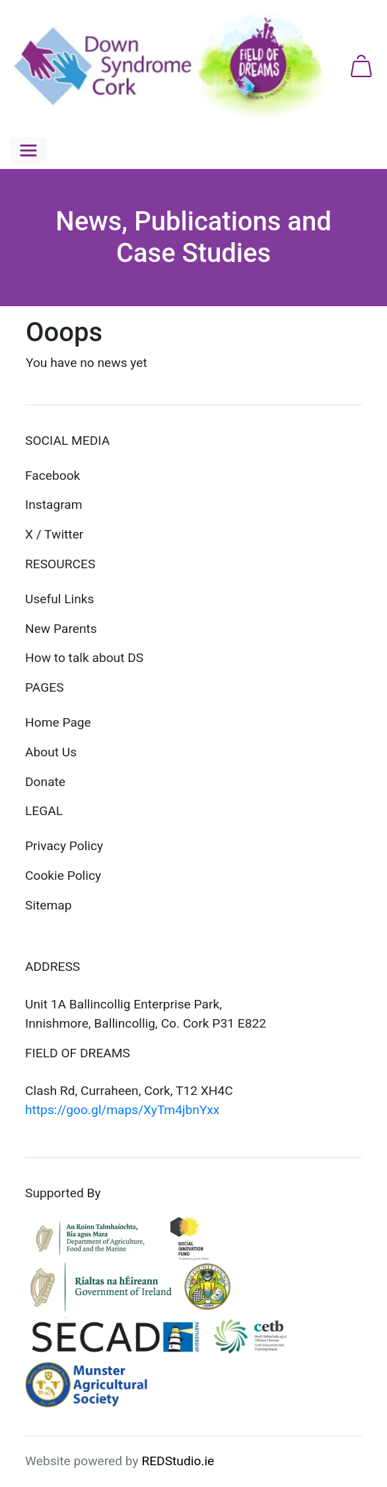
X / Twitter (54, 534)
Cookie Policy (63, 875)
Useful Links (59, 599)
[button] (28, 150)
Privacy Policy (64, 845)
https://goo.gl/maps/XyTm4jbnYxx (122, 1109)
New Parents (61, 628)
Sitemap (48, 905)
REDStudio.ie (177, 1461)
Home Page (58, 722)
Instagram (54, 504)
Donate (45, 781)
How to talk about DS (84, 657)
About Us (51, 752)
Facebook (52, 475)
